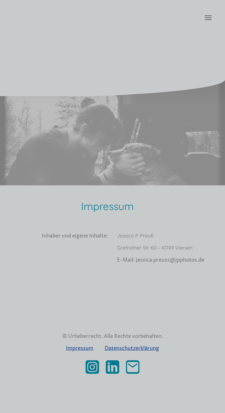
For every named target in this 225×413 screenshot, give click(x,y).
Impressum (79, 348)
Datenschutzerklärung (132, 348)
